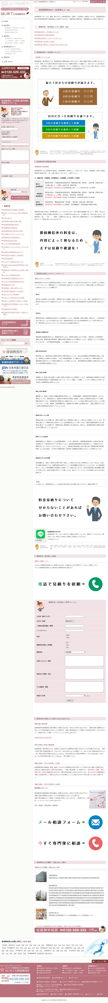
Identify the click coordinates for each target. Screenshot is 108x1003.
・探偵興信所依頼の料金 (11, 30)
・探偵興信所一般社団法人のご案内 (14, 28)
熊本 (11, 953)
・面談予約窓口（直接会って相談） (14, 43)
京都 (78, 948)
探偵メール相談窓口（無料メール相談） (16, 301)
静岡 (50, 948)
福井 (37, 948)
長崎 (82, 950)
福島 (42, 945)
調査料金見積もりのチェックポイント (49, 38)
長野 (21, 948)
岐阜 (58, 948)
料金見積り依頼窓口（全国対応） (13, 255)
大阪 (74, 948)
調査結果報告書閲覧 (44, 978)
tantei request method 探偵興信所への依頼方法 (15, 266)
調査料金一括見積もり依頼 (45, 41)
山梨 (25, 948)
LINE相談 (39, 540)
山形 (38, 945)
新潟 (17, 948)
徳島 (61, 950)
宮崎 (15, 953)
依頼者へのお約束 (57, 994)
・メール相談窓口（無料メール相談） (15, 40)
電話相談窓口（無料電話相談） (73, 968)
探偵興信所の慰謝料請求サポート (13, 278)
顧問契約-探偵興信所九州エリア (13, 252)
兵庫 (7, 950)
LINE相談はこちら (53, 539)
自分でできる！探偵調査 (11, 294)
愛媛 (57, 950)
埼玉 (63, 945)
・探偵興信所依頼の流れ (11, 32)
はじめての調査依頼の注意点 (98, 970)
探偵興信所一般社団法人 (44, 953)
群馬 (72, 945)
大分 (7, 953)
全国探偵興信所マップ (60, 978)
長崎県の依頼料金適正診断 (86, 153)
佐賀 (3, 953)
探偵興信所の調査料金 (10, 228)
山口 (41, 950)
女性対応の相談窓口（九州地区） (13, 291)
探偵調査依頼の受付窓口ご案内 (13, 231)
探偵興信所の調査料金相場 (45, 35)
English (86, 1)
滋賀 (3, 950)
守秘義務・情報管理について (75, 994)
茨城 (80, 945)
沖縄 (24, 953)
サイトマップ (78, 1)
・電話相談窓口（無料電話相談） (13, 38)
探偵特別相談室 (8, 258)
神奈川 (68, 945)
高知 (65, 950)
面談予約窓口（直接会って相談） (74, 973)
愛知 (54, 948)
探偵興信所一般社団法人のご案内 (48, 968)
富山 (29, 948)
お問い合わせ (8, 61)
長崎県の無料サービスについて (95, 265)
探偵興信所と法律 (8, 285)
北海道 (18, 945)
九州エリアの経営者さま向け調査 (13, 298)
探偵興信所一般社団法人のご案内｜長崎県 (16, 271)
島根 (29, 950)
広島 (37, 950)
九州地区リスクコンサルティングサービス (16, 248)
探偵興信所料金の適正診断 (43, 737)
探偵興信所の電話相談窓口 (11, 237)
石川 (33, 948)
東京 (55, 945)
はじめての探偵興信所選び (11, 275)
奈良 (82, 948)
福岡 (78, 950)
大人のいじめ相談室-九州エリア (13, 262)
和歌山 (12, 950)
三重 (62, 948)
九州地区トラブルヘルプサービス (13, 234)
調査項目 (7, 57)
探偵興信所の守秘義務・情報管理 (13, 210)
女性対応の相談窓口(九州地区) (75, 984)
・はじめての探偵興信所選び (12, 49)
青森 (22, 945)
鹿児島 (20, 953)
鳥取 (25, 950)
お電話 (10, 122)
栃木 (76, 945)
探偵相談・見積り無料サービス (13, 288)
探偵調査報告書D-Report (11, 224)
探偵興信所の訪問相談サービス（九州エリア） (16, 305)
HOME (6, 21)
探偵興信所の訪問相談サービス (93, 982)
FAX (14, 122)
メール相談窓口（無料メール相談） (74, 970)
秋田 (30, 945)
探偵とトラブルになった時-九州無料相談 (15, 214)
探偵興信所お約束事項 (10, 309)
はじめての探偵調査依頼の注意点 (13, 281)
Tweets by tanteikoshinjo (7, 387)
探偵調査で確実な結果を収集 (12, 221)
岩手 (26, 945)
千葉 (59, 945)
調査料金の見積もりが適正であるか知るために (52, 44)
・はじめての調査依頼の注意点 (13, 51)
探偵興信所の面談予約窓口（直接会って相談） (16, 313)
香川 (53, 950)
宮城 (34, 945)
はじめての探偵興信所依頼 (11, 244)
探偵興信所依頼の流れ (10, 240)
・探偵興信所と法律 (9, 53)
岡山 (33, 950)
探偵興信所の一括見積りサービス (47, 32)
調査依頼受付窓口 (43, 994)
